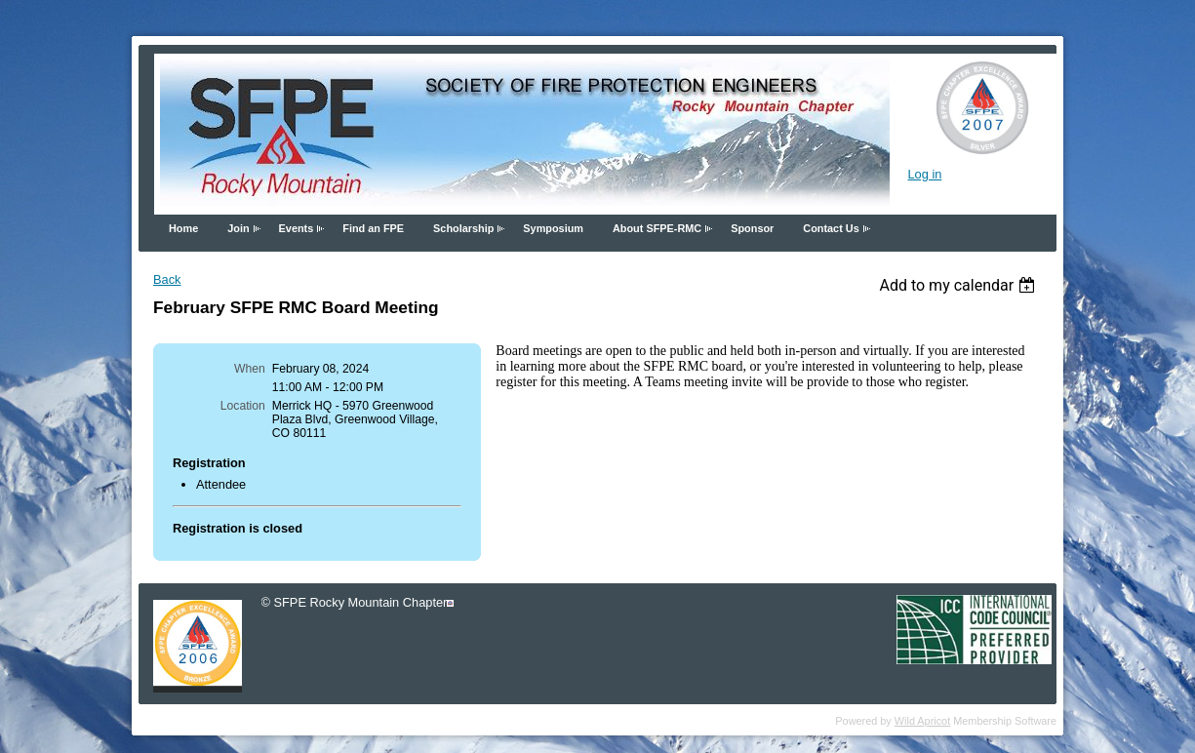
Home (183, 228)
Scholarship (463, 228)
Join (238, 228)
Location (242, 406)
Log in (924, 174)
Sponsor (752, 228)
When (249, 369)
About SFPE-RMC (657, 228)
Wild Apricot (922, 721)
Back (166, 279)
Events (296, 228)
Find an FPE (373, 228)
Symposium (553, 228)
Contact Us (830, 228)
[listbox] (959, 285)
